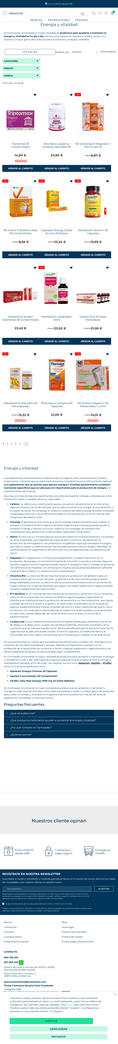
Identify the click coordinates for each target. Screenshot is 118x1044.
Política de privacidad (54, 898)
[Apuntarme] (103, 889)
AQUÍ (70, 1004)
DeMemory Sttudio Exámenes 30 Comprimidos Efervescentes (20, 319)
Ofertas (81, 20)
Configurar (58, 1028)
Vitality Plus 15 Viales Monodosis (93, 318)
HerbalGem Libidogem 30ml (56, 318)
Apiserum (84, 663)
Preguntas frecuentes (16, 941)
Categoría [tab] (11, 61)
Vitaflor (107, 663)
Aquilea (95, 663)
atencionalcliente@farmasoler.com (25, 981)
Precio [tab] (8, 68)
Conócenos (10, 927)
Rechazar (59, 1036)
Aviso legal (68, 927)
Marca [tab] (8, 75)
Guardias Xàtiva (13, 936)
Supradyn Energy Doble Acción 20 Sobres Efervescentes (56, 233)
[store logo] (16, 13)
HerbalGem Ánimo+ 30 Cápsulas (93, 232)
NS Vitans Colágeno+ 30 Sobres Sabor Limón (92, 405)
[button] (35, 95)
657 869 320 (14, 962)
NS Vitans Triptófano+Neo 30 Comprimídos (20, 232)
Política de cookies (72, 936)
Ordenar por (62, 51)
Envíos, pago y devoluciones (77, 941)
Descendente (108, 51)
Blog (64, 922)
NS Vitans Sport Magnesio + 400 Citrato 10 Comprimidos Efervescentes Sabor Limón (93, 148)
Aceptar (51, 1021)
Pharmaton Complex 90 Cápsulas (56, 405)
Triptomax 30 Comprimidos (20, 145)
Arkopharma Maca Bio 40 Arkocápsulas (20, 405)
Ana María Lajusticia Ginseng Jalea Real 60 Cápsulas (57, 146)
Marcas (36, 20)
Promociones (59, 20)
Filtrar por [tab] (30, 51)
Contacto (9, 931)
